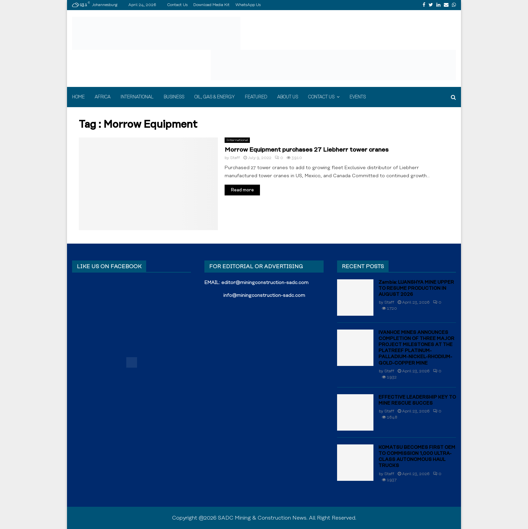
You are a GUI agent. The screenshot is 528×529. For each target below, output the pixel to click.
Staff (235, 158)
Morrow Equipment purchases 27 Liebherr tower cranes (307, 150)
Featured (256, 97)
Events (358, 97)
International (137, 97)
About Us (287, 97)
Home (78, 97)
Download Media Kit (211, 5)
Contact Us (177, 5)
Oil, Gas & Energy (214, 97)
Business (174, 97)
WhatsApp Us (248, 5)
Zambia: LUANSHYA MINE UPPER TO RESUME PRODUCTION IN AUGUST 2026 (416, 288)
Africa (102, 97)
